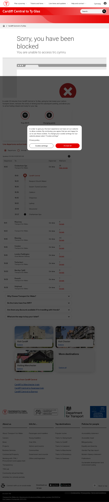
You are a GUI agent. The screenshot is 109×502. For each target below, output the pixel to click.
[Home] (4, 26)
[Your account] (105, 3)
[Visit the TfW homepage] (6, 4)
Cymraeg (97, 4)
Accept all (68, 146)
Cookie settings (41, 146)
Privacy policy (34, 140)
